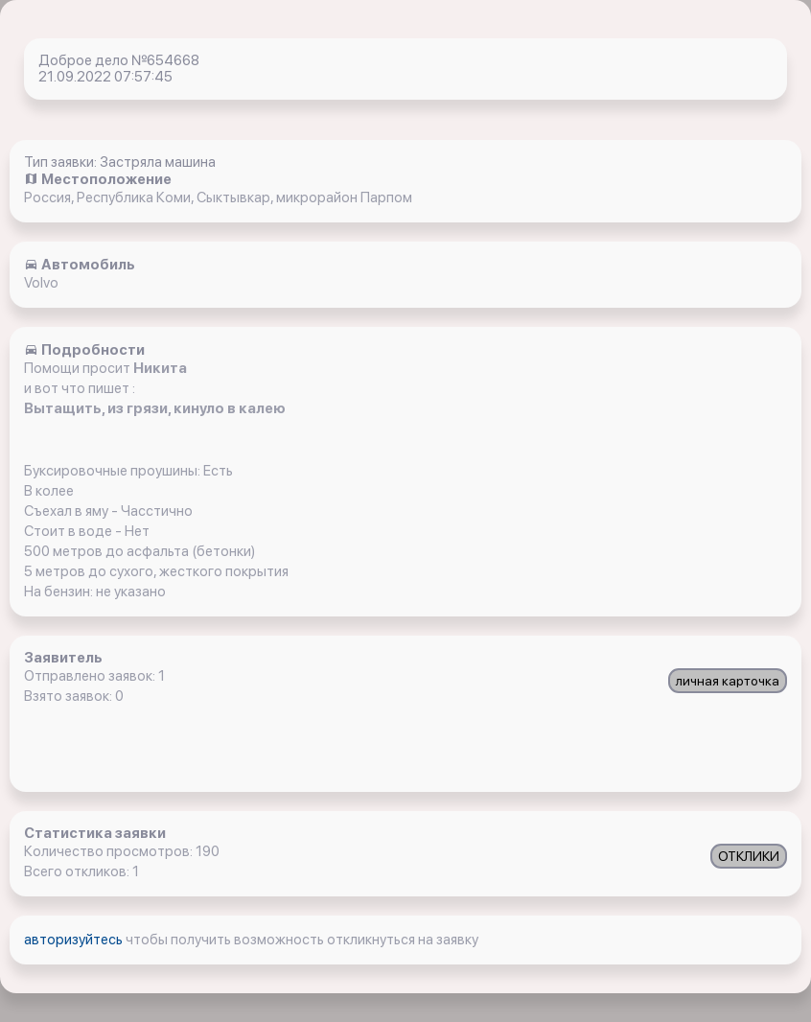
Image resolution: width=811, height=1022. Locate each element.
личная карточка (727, 680)
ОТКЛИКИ (748, 856)
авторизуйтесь (75, 939)
